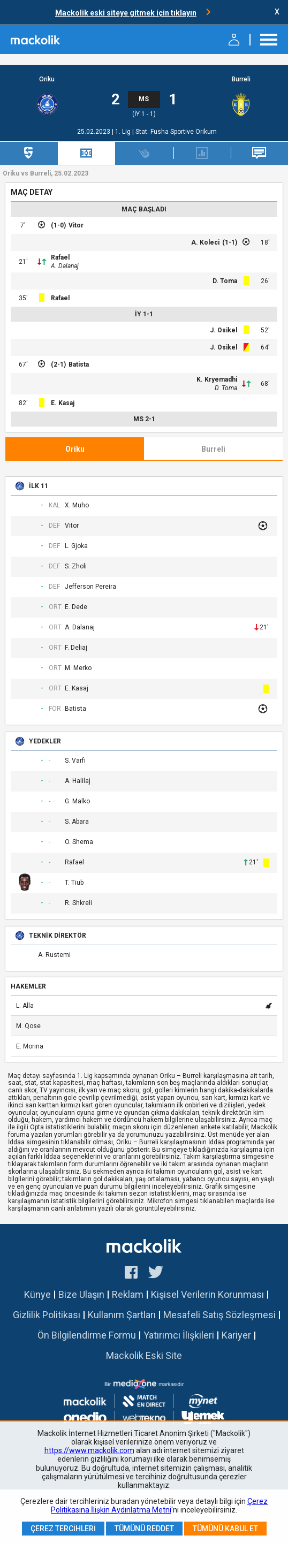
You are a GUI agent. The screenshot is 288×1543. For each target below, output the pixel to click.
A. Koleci (205, 242)
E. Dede (76, 607)
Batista (79, 364)
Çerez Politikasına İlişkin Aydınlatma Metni (159, 1505)
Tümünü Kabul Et (225, 1528)
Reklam (127, 1294)
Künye (37, 1294)
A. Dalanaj (65, 266)
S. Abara (77, 821)
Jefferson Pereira (90, 586)
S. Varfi (75, 760)
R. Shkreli (78, 903)
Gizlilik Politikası (46, 1314)
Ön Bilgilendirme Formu (86, 1335)
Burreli (241, 79)
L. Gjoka (76, 546)
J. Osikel (223, 330)
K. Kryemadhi (216, 379)
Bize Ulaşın (81, 1294)
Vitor (76, 225)
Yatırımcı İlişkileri (178, 1335)
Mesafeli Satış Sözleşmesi (219, 1314)
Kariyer (236, 1335)
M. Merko (78, 668)
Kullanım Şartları (122, 1314)
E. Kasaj (62, 403)
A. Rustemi (54, 955)
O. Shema (79, 842)
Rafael (60, 257)
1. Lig (123, 131)
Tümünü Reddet (144, 1528)
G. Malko (77, 801)
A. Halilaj (77, 781)
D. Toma (225, 281)
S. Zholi (76, 566)
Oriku (47, 79)
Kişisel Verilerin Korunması (207, 1294)
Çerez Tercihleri (63, 1528)
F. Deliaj (76, 647)
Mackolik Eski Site (144, 1355)
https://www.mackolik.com (89, 1450)
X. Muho (77, 505)
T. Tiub (74, 882)
